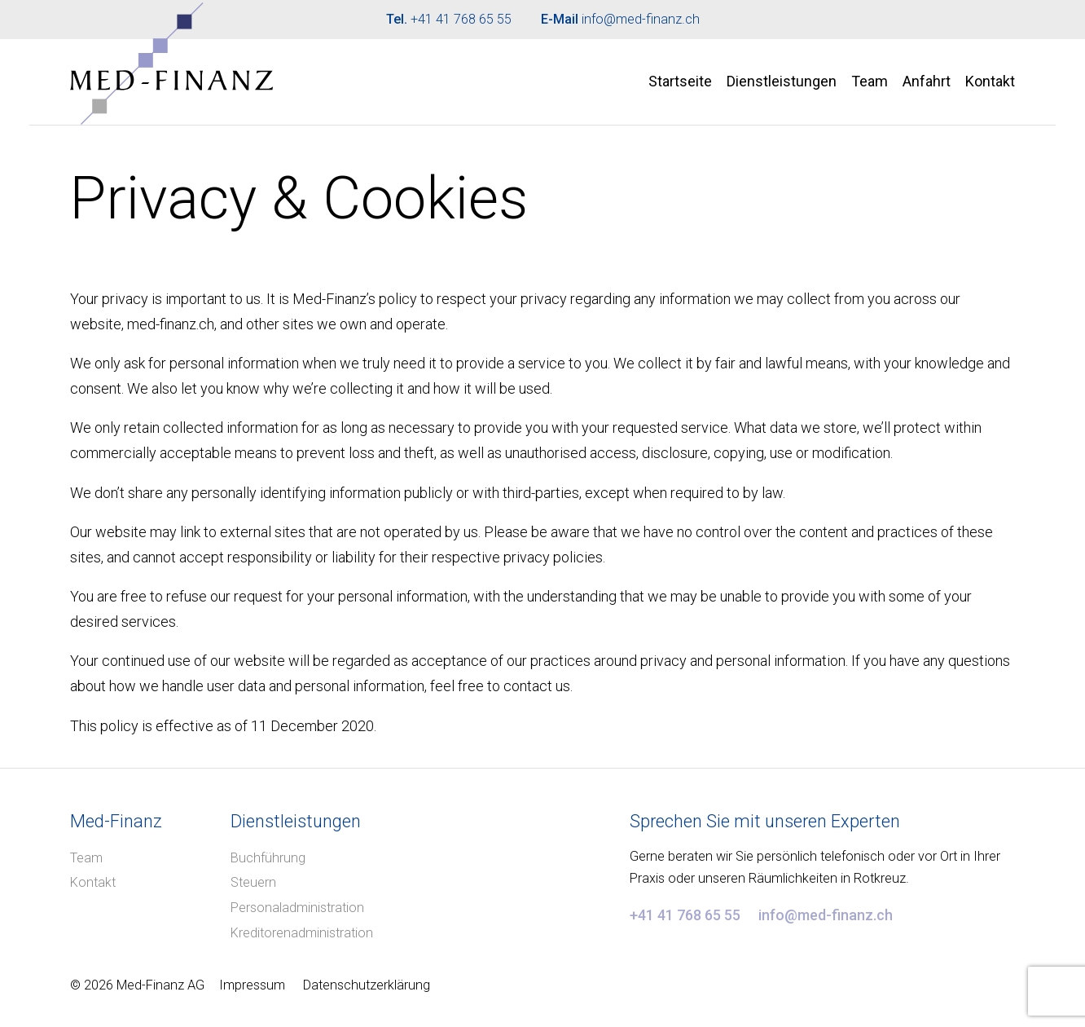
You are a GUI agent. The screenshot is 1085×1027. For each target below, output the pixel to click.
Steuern (253, 882)
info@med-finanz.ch (641, 19)
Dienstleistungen (782, 81)
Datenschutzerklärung (366, 985)
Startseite (680, 81)
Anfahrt (927, 81)
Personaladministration (297, 907)
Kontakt (990, 81)
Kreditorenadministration (302, 933)
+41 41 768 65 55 (461, 19)
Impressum (252, 985)
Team (869, 81)
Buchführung (268, 858)
